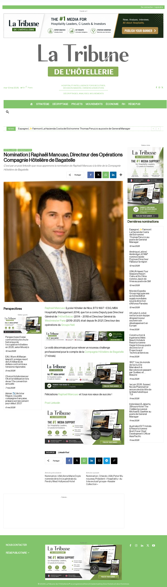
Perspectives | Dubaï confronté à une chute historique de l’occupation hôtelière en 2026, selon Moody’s (17, 342)
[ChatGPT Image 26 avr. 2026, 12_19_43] (83, 37)
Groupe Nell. (68, 325)
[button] (7, 112)
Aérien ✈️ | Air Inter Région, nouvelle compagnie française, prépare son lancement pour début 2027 (17, 398)
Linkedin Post (63, 452)
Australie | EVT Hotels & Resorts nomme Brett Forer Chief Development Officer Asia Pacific (140, 431)
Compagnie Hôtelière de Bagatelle (104, 352)
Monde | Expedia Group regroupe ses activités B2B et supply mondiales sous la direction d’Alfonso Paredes (139, 297)
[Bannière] (84, 343)
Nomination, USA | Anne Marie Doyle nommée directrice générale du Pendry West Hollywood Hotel (63, 479)
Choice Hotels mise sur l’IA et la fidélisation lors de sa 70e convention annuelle (17, 380)
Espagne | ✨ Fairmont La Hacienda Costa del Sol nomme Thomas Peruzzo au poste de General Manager (74, 129)
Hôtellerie (10, 150)
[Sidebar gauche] (23, 325)
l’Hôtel (61, 316)
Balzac (69, 316)
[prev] (153, 129)
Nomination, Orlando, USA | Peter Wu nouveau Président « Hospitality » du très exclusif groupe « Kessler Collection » (104, 480)
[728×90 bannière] (83, 562)
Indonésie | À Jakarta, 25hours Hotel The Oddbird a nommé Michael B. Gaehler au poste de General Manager (140, 410)
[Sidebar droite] (145, 183)
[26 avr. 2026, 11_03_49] (84, 376)
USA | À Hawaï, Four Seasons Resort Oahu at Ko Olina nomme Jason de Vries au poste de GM (140, 276)
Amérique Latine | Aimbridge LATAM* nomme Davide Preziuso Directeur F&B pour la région (138, 257)
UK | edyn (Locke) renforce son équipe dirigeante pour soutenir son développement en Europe (139, 319)
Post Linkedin (52, 403)
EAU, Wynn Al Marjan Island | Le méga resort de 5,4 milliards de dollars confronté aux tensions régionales (16, 362)
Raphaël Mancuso (55, 308)
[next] (158, 129)
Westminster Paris (55, 320)
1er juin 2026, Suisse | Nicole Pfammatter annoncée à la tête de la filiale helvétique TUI (140, 389)
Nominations (24, 150)
